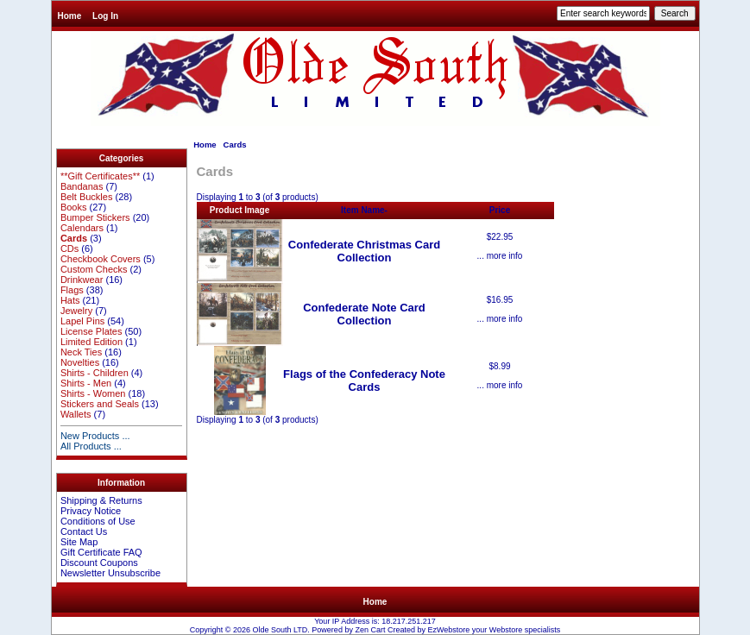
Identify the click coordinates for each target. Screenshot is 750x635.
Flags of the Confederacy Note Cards (364, 380)
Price (499, 210)
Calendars (82, 228)
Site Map (79, 542)
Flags (72, 290)
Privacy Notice (90, 511)
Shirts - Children (94, 373)
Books (73, 207)
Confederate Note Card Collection (364, 314)
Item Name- (364, 210)
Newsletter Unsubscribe (110, 573)
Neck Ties (81, 352)
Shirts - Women (93, 393)
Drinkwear (82, 279)
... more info (500, 256)
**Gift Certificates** (100, 176)
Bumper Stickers (95, 217)
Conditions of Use (98, 521)
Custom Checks (94, 269)
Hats (70, 300)
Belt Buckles (86, 197)
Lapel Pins (82, 321)
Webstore (505, 630)
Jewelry (76, 310)
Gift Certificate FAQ (101, 552)
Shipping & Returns (101, 500)
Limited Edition (91, 341)
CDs (69, 248)
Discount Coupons (99, 562)
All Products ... (91, 446)
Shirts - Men (85, 383)
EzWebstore (448, 630)
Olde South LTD (279, 630)
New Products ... (95, 436)
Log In (105, 16)
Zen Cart (370, 630)
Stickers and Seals (99, 404)
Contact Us (83, 531)
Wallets (75, 414)
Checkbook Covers (100, 259)
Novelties (79, 362)
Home (70, 16)
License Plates (91, 331)
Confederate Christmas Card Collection (364, 251)
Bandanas (82, 186)
